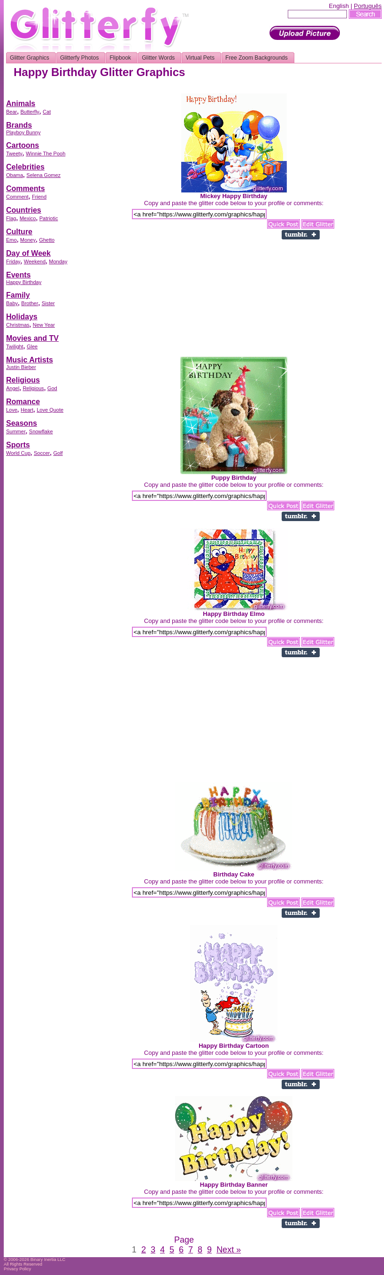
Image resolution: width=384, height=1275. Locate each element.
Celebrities (25, 167)
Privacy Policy (17, 1269)
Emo (11, 240)
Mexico (28, 218)
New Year (44, 325)
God (52, 388)
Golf (57, 453)
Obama (14, 175)
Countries (23, 210)
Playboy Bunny (23, 132)
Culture (19, 232)
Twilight (14, 346)
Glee (32, 346)
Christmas (18, 325)
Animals (20, 104)
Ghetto (46, 240)
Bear (11, 112)
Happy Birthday (23, 282)
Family (18, 295)
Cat (47, 112)
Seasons (21, 423)
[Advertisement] (43, 603)
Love (11, 410)
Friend (39, 197)
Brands (19, 125)
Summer (16, 431)
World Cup (18, 453)
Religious (23, 380)
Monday (58, 261)
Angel (12, 388)
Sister (48, 303)
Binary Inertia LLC (48, 1259)
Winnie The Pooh (45, 153)
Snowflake (41, 431)
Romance (23, 402)
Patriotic (48, 218)
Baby (12, 303)
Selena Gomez (43, 175)
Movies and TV (32, 338)
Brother (29, 303)
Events (18, 275)
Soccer (42, 453)
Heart (27, 410)
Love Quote (50, 410)
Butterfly (29, 112)
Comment (17, 197)
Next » (228, 1249)
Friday (13, 261)
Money (28, 240)
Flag (11, 218)
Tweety (14, 153)
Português (368, 5)
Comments (25, 188)
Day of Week (28, 253)
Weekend (35, 261)
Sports (18, 445)
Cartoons (22, 145)
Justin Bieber (21, 367)
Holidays (22, 317)
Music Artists (29, 360)
